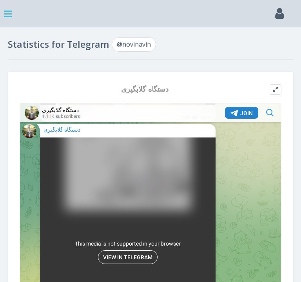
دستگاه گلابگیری (145, 89)
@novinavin (134, 44)
